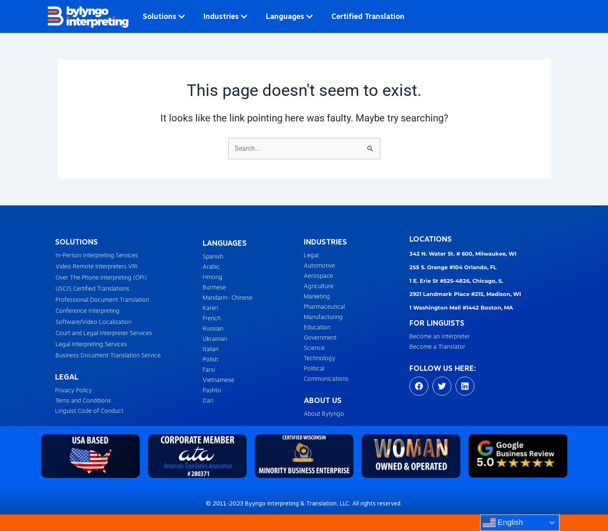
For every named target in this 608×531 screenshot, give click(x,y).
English (503, 522)
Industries (225, 16)
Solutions (164, 16)
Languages (289, 16)
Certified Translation (368, 16)
